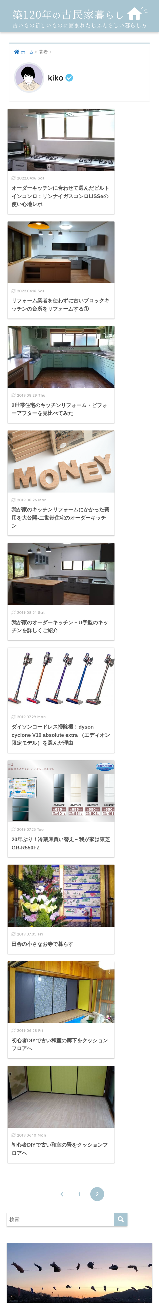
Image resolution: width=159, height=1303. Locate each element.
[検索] (121, 635)
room (23, 1116)
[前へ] (62, 610)
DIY (21, 1102)
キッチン (27, 1143)
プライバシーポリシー (79, 1277)
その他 (24, 1156)
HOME (79, 1264)
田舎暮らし (29, 1220)
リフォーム (29, 1193)
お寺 (27, 1169)
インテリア (29, 1129)
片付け (24, 1206)
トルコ (29, 1181)
